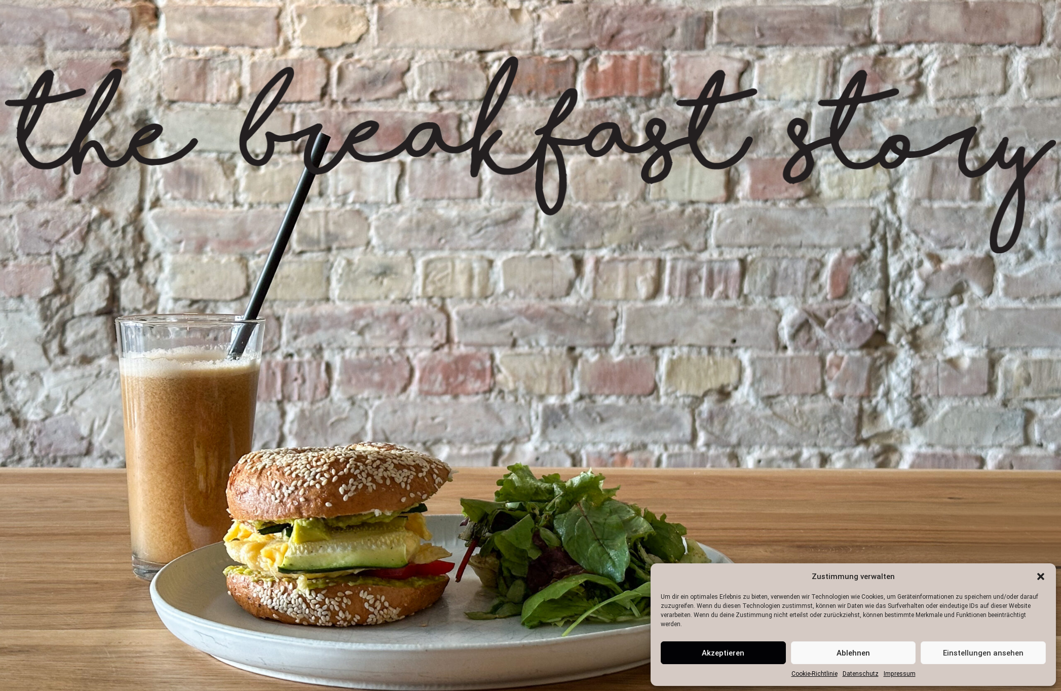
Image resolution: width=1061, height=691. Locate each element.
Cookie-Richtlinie (814, 673)
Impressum (900, 673)
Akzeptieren (723, 653)
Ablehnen (853, 653)
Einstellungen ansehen (983, 653)
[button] (1041, 576)
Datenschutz (861, 673)
